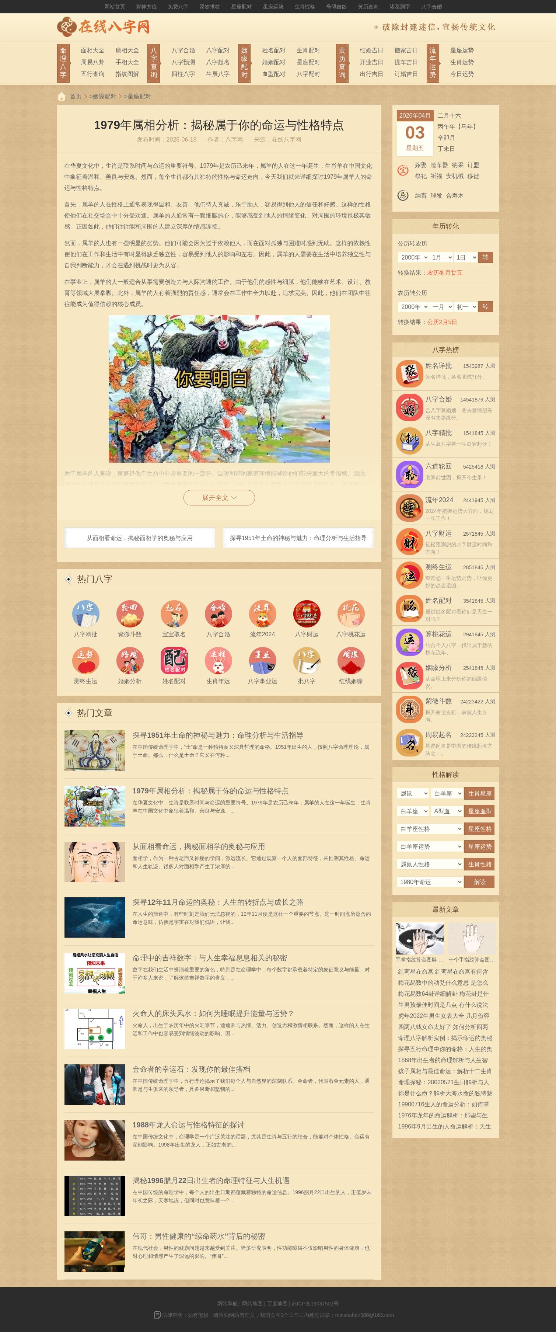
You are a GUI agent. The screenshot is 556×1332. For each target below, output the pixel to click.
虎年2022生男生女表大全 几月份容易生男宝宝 (444, 1017)
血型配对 (274, 74)
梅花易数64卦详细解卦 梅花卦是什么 (443, 995)
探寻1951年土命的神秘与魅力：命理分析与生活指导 (298, 538)
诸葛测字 (400, 7)
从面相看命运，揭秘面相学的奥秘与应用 (140, 538)
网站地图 (252, 1304)
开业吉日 (372, 62)
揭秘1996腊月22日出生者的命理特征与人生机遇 (211, 1180)
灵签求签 (210, 7)
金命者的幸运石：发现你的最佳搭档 (192, 1069)
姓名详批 (439, 365)
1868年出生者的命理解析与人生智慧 (443, 1061)
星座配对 (241, 7)
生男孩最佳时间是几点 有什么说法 (443, 1005)
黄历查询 (368, 7)
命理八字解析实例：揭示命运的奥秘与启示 (445, 1039)
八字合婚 (432, 7)
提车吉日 (406, 62)
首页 (76, 96)
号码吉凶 (336, 7)
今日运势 (462, 74)
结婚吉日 (372, 50)
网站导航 (227, 1304)
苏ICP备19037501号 (315, 1304)
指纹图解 (127, 74)
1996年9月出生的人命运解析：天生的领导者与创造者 (445, 1127)
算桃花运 (439, 634)
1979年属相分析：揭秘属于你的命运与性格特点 (211, 791)
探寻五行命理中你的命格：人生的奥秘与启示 (445, 1050)
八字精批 (439, 433)
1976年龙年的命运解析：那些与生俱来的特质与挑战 (443, 1116)
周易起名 (439, 734)
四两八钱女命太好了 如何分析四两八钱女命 (443, 1028)
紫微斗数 (439, 701)
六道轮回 (439, 466)
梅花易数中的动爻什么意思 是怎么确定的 (443, 984)
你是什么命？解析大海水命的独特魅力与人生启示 (445, 1094)
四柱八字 (183, 74)
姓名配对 (274, 50)
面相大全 (93, 50)
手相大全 (127, 62)
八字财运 (439, 533)
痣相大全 (127, 50)
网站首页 (115, 7)
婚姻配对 (274, 62)
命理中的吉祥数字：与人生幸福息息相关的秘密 (210, 958)
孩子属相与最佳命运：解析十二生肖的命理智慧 (445, 1072)
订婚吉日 (406, 74)
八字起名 (218, 62)
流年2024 (440, 500)
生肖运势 (462, 62)
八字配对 (218, 50)
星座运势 (273, 7)
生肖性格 (305, 7)
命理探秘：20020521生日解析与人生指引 (443, 1083)
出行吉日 (372, 74)
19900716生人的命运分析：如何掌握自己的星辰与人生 (443, 1105)
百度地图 (277, 1304)
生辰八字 (218, 74)
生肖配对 (308, 50)
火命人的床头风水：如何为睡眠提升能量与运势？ (214, 1013)
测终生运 (439, 567)
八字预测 (183, 62)
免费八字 (178, 7)
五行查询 (93, 74)
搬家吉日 (406, 50)
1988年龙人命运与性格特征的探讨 (189, 1125)
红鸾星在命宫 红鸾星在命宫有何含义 (443, 972)
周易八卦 (93, 62)
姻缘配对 (104, 96)
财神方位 (146, 7)
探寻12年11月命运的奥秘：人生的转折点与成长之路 (218, 902)
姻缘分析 (439, 667)
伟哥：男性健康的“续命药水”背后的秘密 (199, 1236)
